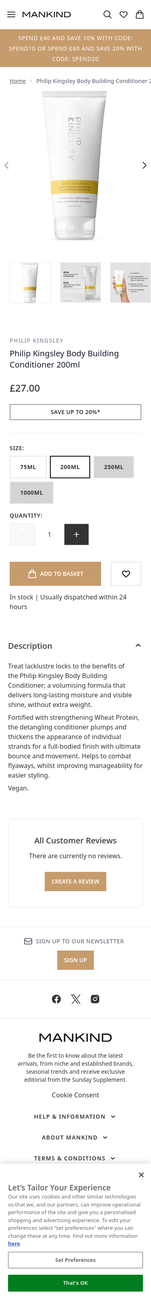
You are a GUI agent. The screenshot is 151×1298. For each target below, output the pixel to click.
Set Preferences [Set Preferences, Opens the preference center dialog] (75, 1259)
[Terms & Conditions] (75, 1158)
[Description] (75, 646)
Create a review (75, 881)
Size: (17, 448)
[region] (75, 1231)
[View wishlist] (123, 14)
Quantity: (26, 515)
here (14, 1243)
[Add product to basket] (55, 574)
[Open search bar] (107, 14)
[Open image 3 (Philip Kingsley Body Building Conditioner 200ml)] (130, 282)
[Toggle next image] (144, 165)
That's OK (75, 1282)
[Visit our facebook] (56, 999)
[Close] (141, 1175)
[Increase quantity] (76, 534)
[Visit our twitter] (75, 999)
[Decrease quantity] (22, 534)
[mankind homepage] (47, 14)
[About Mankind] (75, 1137)
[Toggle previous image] (6, 165)
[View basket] (140, 14)
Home (18, 81)
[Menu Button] (11, 14)
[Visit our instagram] (95, 999)
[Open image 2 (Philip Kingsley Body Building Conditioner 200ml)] (80, 282)
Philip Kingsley (37, 340)
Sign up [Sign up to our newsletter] (75, 960)
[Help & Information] (75, 1117)
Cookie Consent (75, 1095)
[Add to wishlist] (126, 574)
